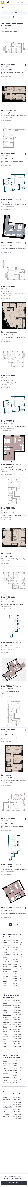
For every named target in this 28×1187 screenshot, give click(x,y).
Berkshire (5, 1073)
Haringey (5, 971)
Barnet (4, 983)
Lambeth (5, 950)
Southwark (5, 959)
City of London (6, 940)
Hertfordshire (6, 1063)
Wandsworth (6, 962)
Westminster (6, 947)
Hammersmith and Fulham (7, 969)
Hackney (5, 957)
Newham (5, 966)
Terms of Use (18, 1178)
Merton (4, 981)
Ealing (4, 985)
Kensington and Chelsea (7, 954)
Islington (5, 942)
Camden (5, 952)
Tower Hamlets (7, 945)
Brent (4, 978)
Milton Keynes (6, 1077)
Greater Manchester (7, 1082)
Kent (4, 1075)
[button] (14, 924)
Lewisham (5, 974)
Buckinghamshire (7, 1070)
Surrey (4, 1065)
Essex (4, 1068)
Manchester (6, 1080)
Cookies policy (8, 1178)
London (5, 1061)
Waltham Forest (7, 964)
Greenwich (5, 976)
